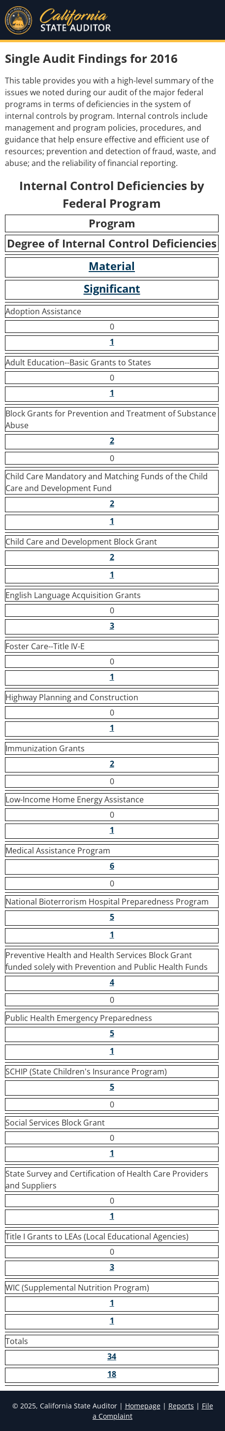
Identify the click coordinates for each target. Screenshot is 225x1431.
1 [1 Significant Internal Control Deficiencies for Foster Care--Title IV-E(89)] (112, 676)
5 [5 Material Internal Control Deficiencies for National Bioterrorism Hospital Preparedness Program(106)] (112, 916)
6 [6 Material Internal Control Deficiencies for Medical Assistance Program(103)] (112, 865)
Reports (181, 1405)
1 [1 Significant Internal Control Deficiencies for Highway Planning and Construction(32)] (112, 727)
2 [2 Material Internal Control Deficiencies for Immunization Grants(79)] (112, 763)
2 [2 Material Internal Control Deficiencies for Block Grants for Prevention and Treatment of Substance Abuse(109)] (112, 440)
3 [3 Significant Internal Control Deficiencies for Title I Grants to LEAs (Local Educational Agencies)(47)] (112, 1267)
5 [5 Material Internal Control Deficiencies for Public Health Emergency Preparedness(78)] (112, 1033)
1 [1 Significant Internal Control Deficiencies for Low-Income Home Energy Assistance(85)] (112, 830)
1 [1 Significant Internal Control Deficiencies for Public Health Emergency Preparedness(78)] (112, 1051)
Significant (112, 288)
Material (112, 266)
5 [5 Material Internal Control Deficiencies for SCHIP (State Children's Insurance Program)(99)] (112, 1086)
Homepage (143, 1405)
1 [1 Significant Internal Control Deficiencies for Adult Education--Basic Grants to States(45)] (112, 392)
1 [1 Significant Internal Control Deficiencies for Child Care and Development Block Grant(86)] (112, 574)
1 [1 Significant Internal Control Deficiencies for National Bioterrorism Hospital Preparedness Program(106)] (112, 934)
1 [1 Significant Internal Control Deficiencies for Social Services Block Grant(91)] (112, 1153)
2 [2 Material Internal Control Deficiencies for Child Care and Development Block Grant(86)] (112, 556)
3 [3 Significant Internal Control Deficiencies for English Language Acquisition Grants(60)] (112, 625)
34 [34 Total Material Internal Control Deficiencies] (111, 1356)
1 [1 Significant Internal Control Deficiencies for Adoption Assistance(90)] (112, 341)
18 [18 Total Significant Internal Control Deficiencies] (111, 1374)
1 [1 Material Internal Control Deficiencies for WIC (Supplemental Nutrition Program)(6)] (112, 1302)
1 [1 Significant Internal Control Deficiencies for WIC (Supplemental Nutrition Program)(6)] (112, 1320)
